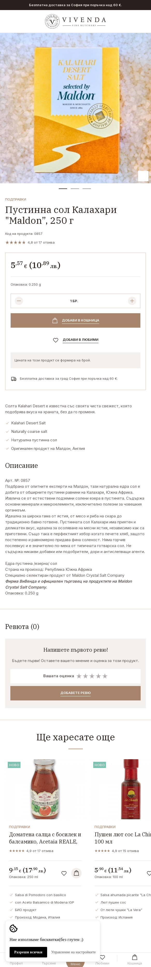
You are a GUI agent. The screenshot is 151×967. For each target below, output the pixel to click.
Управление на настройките (73, 952)
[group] (75, 108)
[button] (63, 188)
